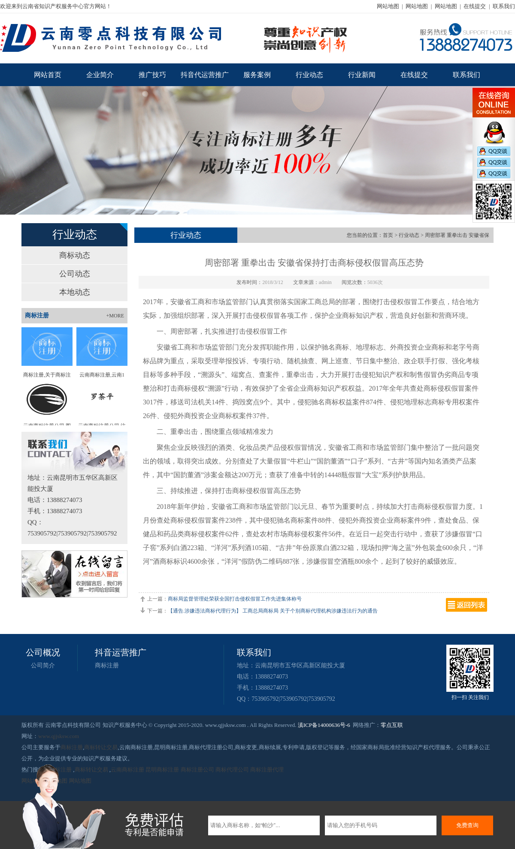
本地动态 (74, 292)
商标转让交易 (101, 747)
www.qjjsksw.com (58, 736)
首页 (388, 235)
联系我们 (504, 6)
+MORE (115, 316)
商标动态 (74, 255)
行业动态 (309, 74)
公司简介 (43, 665)
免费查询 (467, 825)
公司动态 (74, 273)
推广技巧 (152, 74)
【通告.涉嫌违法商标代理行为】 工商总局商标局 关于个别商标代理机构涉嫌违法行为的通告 (273, 611)
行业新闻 (362, 74)
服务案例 (257, 74)
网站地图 (388, 6)
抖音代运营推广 (205, 74)
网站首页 (47, 74)
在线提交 (475, 6)
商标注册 (107, 665)
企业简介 (100, 74)
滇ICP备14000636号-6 (324, 725)
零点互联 (392, 725)
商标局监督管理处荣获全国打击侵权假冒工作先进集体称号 (235, 599)
